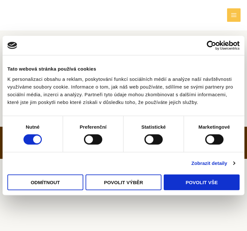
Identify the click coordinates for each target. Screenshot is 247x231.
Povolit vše (202, 182)
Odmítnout (45, 182)
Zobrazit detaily (209, 163)
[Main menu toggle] (234, 15)
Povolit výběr (123, 182)
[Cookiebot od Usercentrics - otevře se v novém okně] (211, 45)
